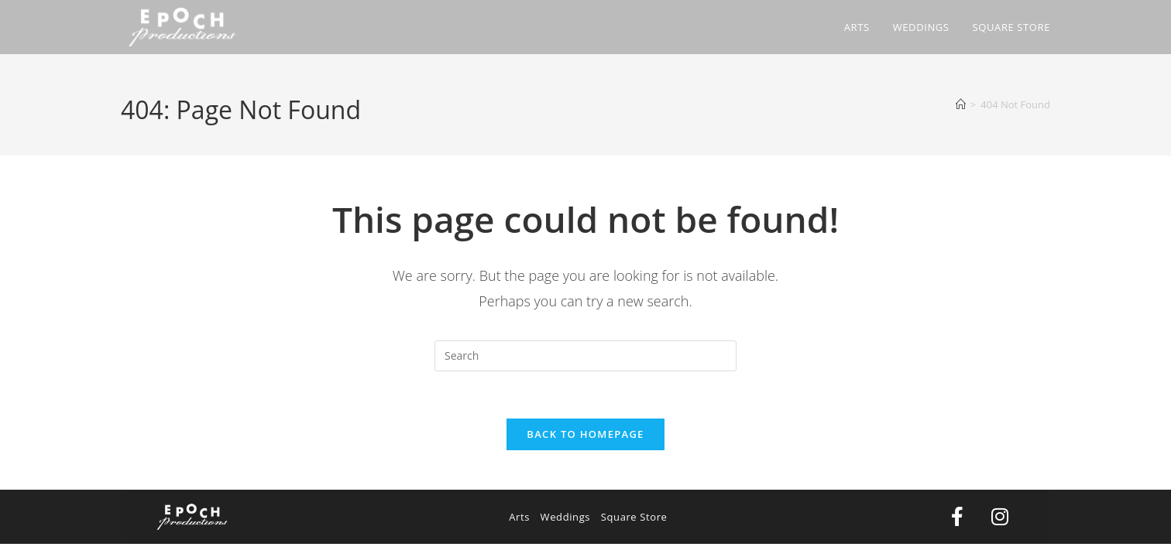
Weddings (566, 517)
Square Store (634, 517)
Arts (519, 517)
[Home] (961, 104)
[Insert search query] (585, 355)
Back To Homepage (585, 434)
